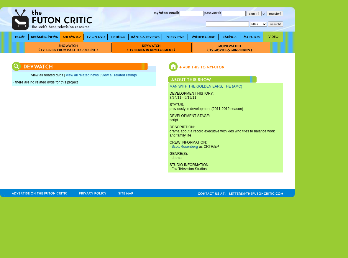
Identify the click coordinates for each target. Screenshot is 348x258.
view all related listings (119, 75)
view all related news (82, 75)
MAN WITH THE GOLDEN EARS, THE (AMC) (206, 86)
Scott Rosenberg (185, 146)
